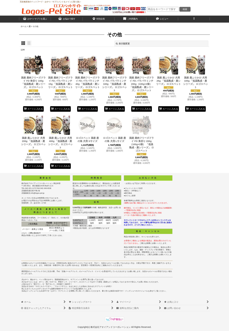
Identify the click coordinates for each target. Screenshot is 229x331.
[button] (194, 19)
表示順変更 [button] (123, 43)
